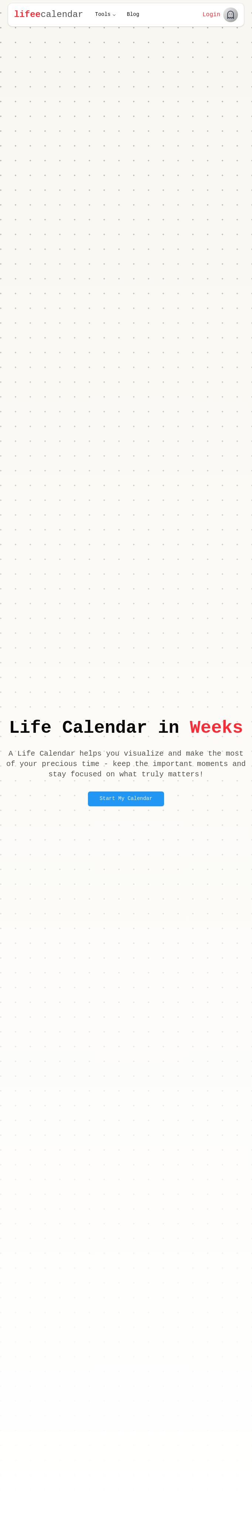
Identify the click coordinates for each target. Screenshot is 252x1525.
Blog (133, 14)
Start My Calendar (126, 798)
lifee (27, 14)
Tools (105, 14)
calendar (62, 14)
